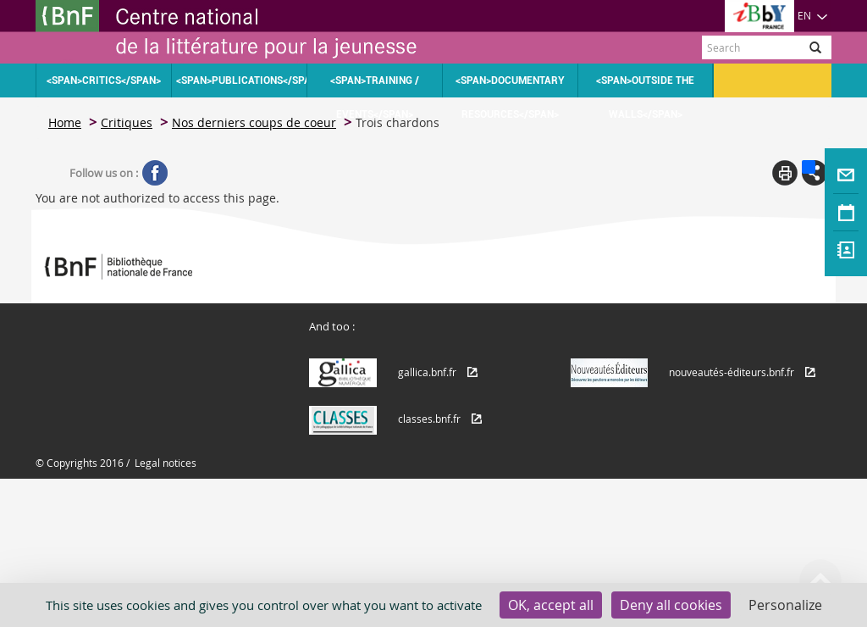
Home (64, 122)
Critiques (126, 122)
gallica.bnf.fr (427, 372)
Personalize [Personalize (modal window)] (785, 605)
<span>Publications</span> (241, 80)
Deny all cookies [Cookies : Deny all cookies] (671, 605)
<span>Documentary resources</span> (510, 86)
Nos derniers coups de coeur (254, 122)
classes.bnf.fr (429, 418)
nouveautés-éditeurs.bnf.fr (731, 372)
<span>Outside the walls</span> (645, 86)
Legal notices (165, 462)
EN (813, 15)
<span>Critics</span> (104, 80)
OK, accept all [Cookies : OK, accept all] (551, 605)
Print (785, 173)
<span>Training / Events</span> (374, 86)
